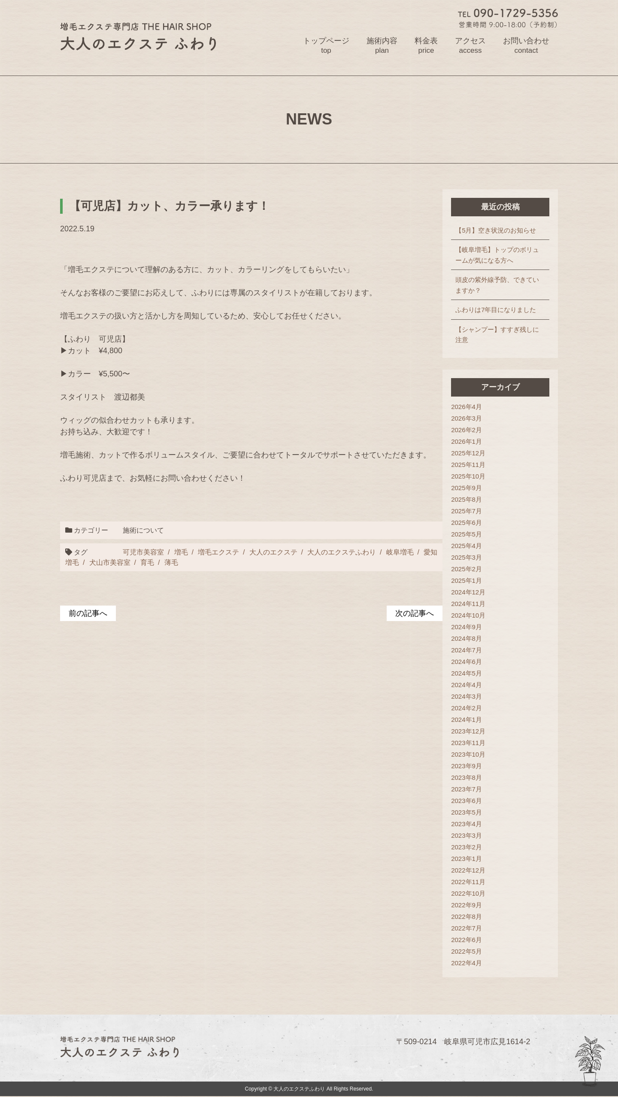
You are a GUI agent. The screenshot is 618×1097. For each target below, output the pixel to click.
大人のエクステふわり (341, 552)
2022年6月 (466, 939)
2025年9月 (466, 487)
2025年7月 (466, 511)
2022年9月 (466, 905)
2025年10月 (468, 476)
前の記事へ (88, 613)
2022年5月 (466, 951)
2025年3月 (466, 557)
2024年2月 (466, 708)
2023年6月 (466, 800)
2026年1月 (466, 441)
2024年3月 (466, 696)
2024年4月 (466, 684)
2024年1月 (466, 719)
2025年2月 (466, 569)
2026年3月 (466, 418)
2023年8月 (466, 777)
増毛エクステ (218, 552)
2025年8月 (466, 499)
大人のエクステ (272, 552)
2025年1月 (466, 580)
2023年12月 (468, 731)
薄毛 (171, 563)
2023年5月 (466, 812)
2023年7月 (466, 789)
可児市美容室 (143, 552)
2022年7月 (466, 928)
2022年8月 (466, 916)
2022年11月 (468, 881)
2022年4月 (466, 963)
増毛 (180, 552)
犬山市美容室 (109, 563)
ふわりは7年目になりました (495, 310)
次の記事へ (414, 613)
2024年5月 (466, 673)
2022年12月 (468, 870)
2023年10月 (468, 754)
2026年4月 (466, 406)
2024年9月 (466, 626)
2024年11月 (468, 603)
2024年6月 (466, 661)
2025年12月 (468, 453)
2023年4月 (466, 823)
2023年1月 (466, 858)
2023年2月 (466, 847)
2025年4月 (466, 545)
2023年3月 (466, 835)
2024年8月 (466, 638)
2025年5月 (466, 534)
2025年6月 (466, 522)
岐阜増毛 (399, 552)
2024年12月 (468, 592)
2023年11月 (468, 742)
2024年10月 (468, 615)
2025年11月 (468, 464)
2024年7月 (466, 650)
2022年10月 (468, 893)
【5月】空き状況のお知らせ (495, 230)
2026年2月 (466, 429)
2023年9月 (466, 766)
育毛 (147, 563)
